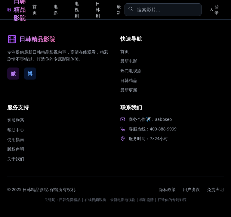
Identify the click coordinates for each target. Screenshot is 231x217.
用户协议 (191, 189)
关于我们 (15, 159)
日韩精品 (128, 80)
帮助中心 (15, 130)
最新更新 (128, 90)
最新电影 (128, 61)
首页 (34, 9)
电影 (56, 9)
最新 (119, 9)
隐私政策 (167, 189)
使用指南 (15, 139)
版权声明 (15, 149)
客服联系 (15, 120)
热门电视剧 (130, 71)
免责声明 (215, 189)
